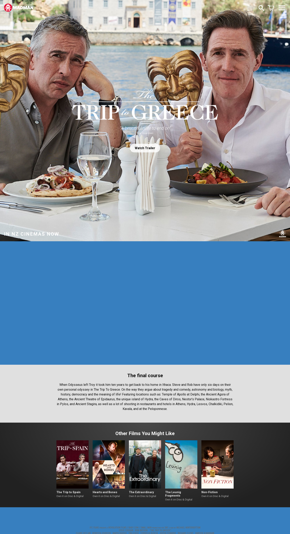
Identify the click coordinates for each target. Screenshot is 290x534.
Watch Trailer (145, 148)
